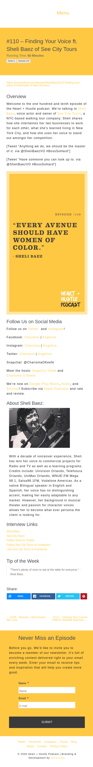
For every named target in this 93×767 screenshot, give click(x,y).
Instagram (56, 329)
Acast (65, 384)
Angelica (49, 337)
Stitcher (12, 388)
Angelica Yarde (44, 370)
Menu (63, 13)
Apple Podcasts (56, 388)
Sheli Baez (13, 531)
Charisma (31, 337)
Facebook (35, 741)
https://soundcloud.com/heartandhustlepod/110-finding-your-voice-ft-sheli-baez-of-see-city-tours (43, 84)
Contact (42, 746)
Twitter (33, 329)
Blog (74, 741)
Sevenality (57, 757)
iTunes (64, 741)
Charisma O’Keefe (21, 375)
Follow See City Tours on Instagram (28, 544)
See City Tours (69, 113)
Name (24, 683)
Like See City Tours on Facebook (26, 549)
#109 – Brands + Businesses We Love (26, 618)
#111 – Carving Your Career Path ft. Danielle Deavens (69, 618)
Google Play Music (44, 384)
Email (24, 698)
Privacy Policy (58, 746)
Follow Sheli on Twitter (20, 540)
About (30, 746)
